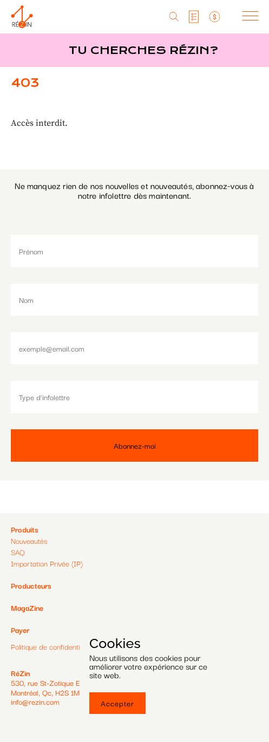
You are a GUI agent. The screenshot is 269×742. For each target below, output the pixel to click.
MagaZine (27, 607)
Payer (20, 630)
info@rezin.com (35, 701)
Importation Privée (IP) (47, 563)
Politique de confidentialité (52, 646)
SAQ (18, 552)
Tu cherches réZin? (143, 50)
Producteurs (31, 585)
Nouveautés (29, 541)
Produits (24, 529)
